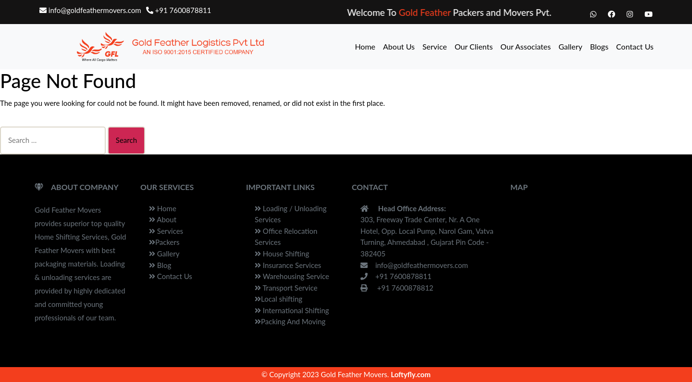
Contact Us (635, 46)
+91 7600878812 (396, 287)
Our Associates (525, 46)
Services (166, 231)
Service (434, 46)
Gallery (570, 46)
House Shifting (282, 253)
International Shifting (292, 310)
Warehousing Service (292, 276)
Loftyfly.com (411, 374)
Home (365, 46)
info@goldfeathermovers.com (90, 10)
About (162, 219)
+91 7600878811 (178, 10)
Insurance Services (288, 265)
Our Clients (474, 46)
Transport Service (286, 287)
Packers (164, 242)
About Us (399, 46)
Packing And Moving (290, 321)
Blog (160, 265)
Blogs (599, 46)
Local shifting (278, 298)
